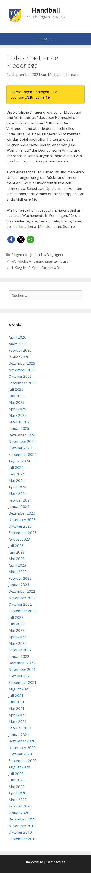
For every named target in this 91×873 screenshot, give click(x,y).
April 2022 (17, 636)
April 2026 (17, 337)
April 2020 (17, 793)
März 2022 (18, 643)
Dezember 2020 (22, 740)
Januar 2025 (19, 428)
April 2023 (17, 565)
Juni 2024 (17, 474)
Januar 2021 (19, 734)
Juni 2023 (17, 552)
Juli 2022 (16, 617)
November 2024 (22, 441)
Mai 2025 (17, 402)
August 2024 (19, 461)
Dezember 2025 (22, 363)
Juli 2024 (16, 467)
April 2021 (17, 714)
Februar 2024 (20, 500)
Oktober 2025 (20, 376)
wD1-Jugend (54, 254)
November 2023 (22, 519)
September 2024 (23, 454)
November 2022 (22, 597)
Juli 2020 (16, 773)
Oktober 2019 (20, 832)
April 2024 (17, 487)
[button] (11, 239)
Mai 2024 (17, 480)
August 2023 (19, 539)
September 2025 (23, 382)
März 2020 (18, 799)
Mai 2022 (17, 630)
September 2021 (23, 682)
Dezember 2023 (22, 513)
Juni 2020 (17, 780)
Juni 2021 (17, 701)
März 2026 (18, 343)
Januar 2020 (19, 812)
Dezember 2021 (22, 662)
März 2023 (18, 571)
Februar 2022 (20, 649)
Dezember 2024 (22, 435)
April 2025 (17, 409)
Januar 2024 (19, 506)
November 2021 (22, 669)
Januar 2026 (19, 356)
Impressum (34, 862)
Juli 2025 (16, 389)
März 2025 (18, 415)
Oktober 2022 (20, 604)
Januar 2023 (19, 584)
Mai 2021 (17, 708)
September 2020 (23, 760)
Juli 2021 (16, 695)
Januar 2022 (19, 656)
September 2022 (23, 610)
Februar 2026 (20, 350)
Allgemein (19, 254)
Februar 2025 (20, 422)
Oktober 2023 (20, 526)
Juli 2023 (16, 545)
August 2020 (19, 767)
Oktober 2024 (20, 448)
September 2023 (23, 532)
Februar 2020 (20, 806)
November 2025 (22, 369)
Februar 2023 (20, 578)
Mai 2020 (17, 786)
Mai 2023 (17, 558)
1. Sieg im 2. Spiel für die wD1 (36, 267)
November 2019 (22, 825)
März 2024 (18, 493)
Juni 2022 (17, 623)
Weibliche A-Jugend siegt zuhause (40, 261)
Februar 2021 (20, 727)
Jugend (36, 254)
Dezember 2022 (22, 591)
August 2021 (19, 688)
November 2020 (22, 747)
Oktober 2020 (20, 754)
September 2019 (23, 838)
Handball (45, 10)
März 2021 (18, 721)
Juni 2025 (17, 395)
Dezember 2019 (22, 819)
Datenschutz (56, 862)
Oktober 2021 (20, 675)
